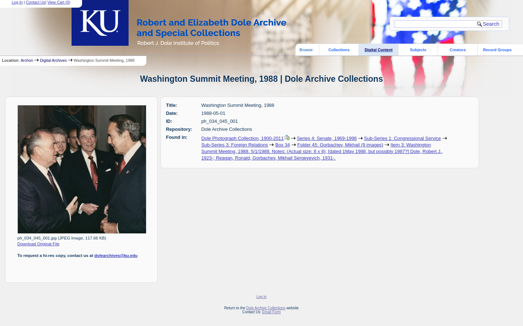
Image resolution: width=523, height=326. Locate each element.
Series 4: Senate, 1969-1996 (327, 138)
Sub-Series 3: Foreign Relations (234, 145)
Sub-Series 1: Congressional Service (402, 138)
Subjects (418, 50)
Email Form (271, 312)
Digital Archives (53, 60)
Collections (338, 50)
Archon (27, 60)
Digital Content (379, 50)
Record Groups (497, 50)
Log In (261, 297)
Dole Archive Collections (265, 308)
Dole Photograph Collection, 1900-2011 (242, 138)
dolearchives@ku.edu (116, 255)
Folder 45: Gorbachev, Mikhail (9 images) (340, 145)
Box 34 (282, 145)
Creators (458, 50)
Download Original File (38, 244)
